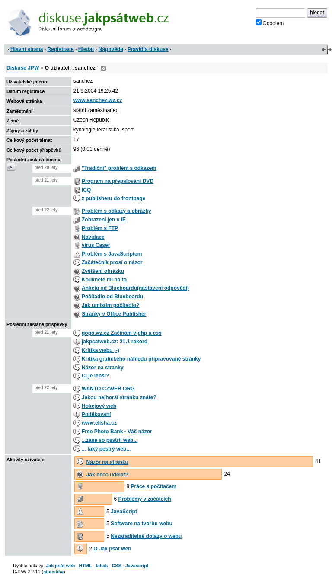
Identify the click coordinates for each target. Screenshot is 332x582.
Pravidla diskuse (148, 49)
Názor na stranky (103, 368)
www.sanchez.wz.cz (97, 100)
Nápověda (111, 49)
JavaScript (124, 511)
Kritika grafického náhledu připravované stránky (141, 359)
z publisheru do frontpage (113, 198)
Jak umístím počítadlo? (110, 305)
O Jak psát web (112, 549)
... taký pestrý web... (106, 449)
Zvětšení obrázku (103, 271)
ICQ (86, 190)
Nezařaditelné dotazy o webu (146, 536)
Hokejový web (99, 406)
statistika (53, 571)
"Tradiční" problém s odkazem (119, 168)
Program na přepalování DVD (117, 181)
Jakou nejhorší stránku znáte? (119, 397)
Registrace (60, 49)
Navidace (93, 237)
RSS (103, 68)
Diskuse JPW (22, 68)
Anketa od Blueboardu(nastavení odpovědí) (135, 288)
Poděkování (96, 414)
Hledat (86, 49)
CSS (116, 565)
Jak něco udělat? (107, 475)
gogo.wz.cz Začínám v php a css (122, 333)
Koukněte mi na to (104, 280)
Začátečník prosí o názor (112, 262)
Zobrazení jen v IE (104, 220)
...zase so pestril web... (109, 440)
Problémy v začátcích (144, 499)
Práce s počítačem (153, 486)
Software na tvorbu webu (141, 524)
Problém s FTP (100, 228)
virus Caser (96, 245)
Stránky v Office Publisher (114, 314)
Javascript (136, 565)
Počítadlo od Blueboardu (112, 297)
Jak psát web (60, 565)
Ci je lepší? (95, 376)
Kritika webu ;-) (100, 350)
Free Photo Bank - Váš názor (117, 432)
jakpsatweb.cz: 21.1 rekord (114, 342)
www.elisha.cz (99, 423)
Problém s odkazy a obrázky (116, 211)
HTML (85, 565)
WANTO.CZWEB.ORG (108, 389)
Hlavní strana (26, 49)
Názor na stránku (107, 462)
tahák (102, 565)
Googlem (270, 22)
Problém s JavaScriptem (112, 254)
